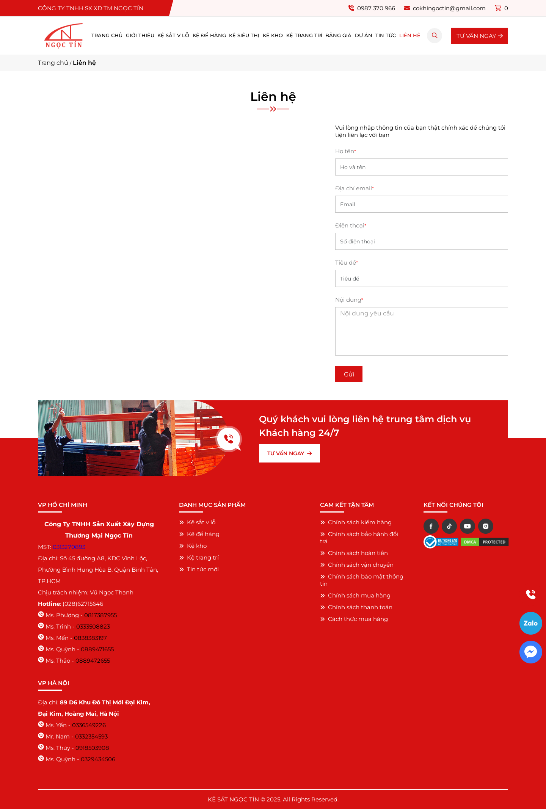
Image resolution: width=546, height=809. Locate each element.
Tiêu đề (346, 262)
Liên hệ (409, 35)
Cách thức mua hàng (354, 618)
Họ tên (345, 151)
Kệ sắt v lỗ (173, 35)
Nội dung (349, 299)
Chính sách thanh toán (356, 607)
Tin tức (385, 35)
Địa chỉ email (354, 188)
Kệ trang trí (304, 35)
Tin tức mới (199, 569)
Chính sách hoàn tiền (354, 553)
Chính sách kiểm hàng (356, 522)
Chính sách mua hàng (355, 595)
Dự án (363, 35)
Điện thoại (350, 225)
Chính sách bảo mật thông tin (361, 580)
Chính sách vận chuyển (357, 564)
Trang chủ (106, 35)
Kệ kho (273, 35)
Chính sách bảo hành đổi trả (359, 537)
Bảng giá (338, 35)
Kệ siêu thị (244, 35)
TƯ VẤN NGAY (480, 35)
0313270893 (69, 546)
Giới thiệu (140, 35)
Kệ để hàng (209, 35)
